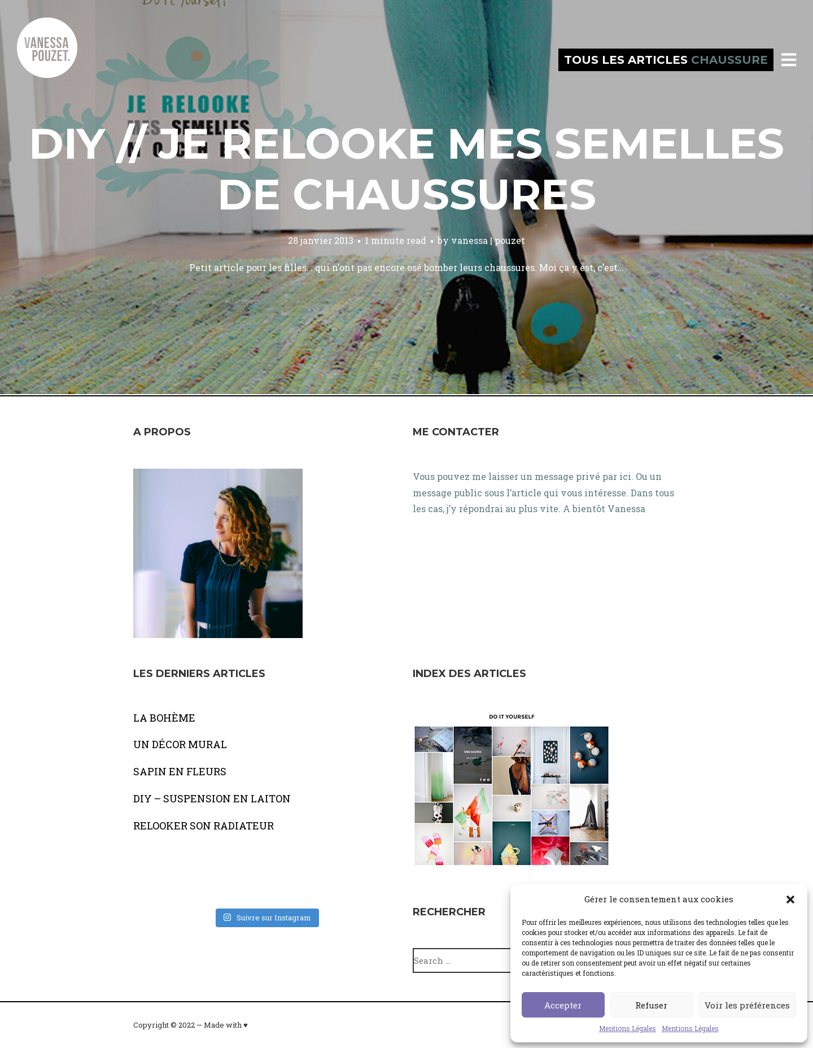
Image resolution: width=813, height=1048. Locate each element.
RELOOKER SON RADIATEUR (203, 825)
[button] (790, 899)
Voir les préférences (747, 1005)
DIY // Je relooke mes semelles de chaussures (406, 168)
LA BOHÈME (164, 717)
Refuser (651, 1005)
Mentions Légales (627, 1028)
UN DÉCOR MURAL (180, 744)
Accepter (563, 1005)
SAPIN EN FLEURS (179, 771)
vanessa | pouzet (488, 240)
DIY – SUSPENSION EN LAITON (212, 798)
